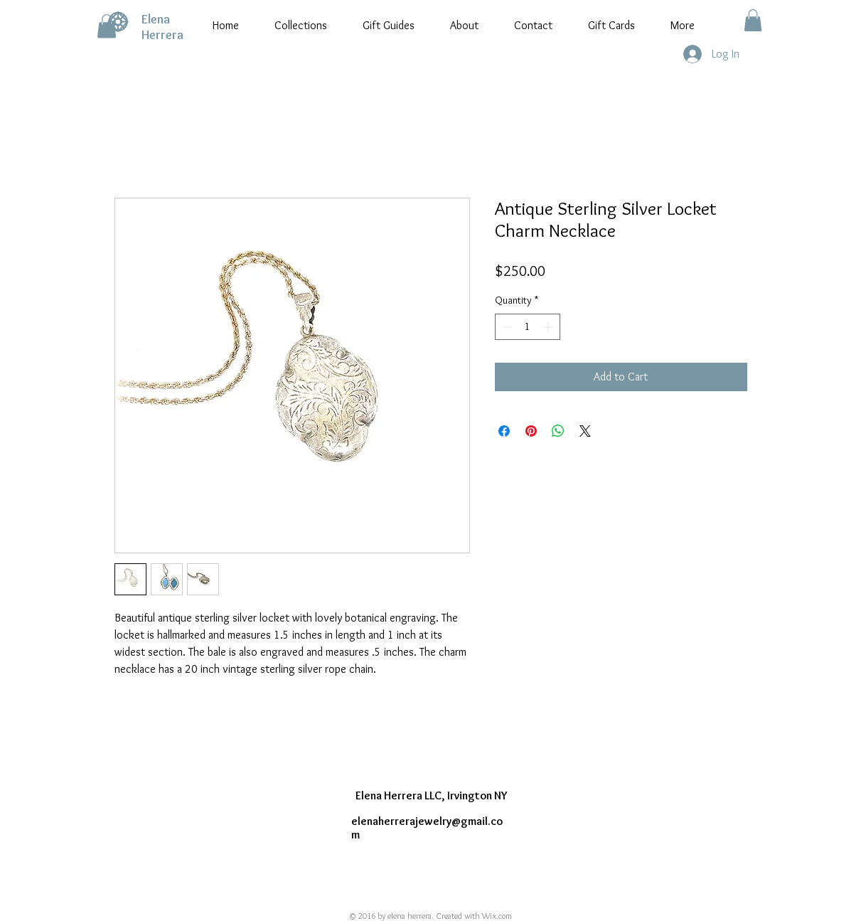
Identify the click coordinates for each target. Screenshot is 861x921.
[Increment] (549, 326)
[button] (107, 26)
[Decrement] (506, 326)
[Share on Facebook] (504, 431)
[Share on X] (585, 431)
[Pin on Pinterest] (531, 431)
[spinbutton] (527, 326)
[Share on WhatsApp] (558, 431)
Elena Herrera (162, 27)
